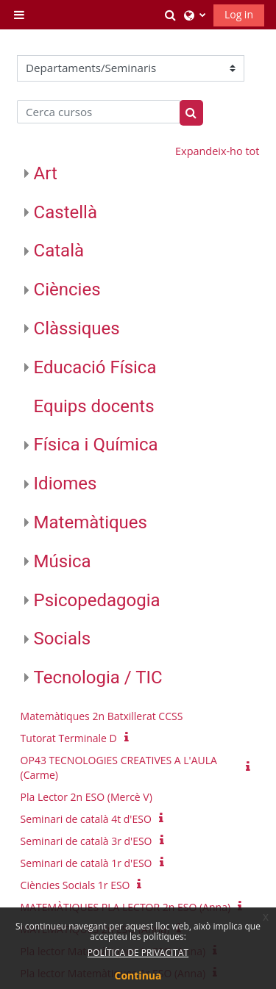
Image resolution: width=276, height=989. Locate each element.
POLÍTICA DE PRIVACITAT (138, 952)
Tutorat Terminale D (69, 738)
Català (59, 250)
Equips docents (94, 406)
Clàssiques (77, 328)
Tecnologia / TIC (98, 677)
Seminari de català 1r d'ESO (86, 863)
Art (45, 173)
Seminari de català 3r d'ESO (86, 841)
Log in (238, 14)
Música (62, 561)
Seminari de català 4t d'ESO (86, 819)
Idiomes (65, 483)
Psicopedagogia (97, 600)
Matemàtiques (90, 522)
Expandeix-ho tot (217, 151)
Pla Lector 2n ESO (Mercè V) (86, 797)
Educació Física (95, 367)
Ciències (67, 289)
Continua (138, 975)
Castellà (65, 212)
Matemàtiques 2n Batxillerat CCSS (102, 716)
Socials (62, 638)
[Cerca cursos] (99, 111)
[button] (170, 14)
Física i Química (96, 444)
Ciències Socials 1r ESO (75, 885)
